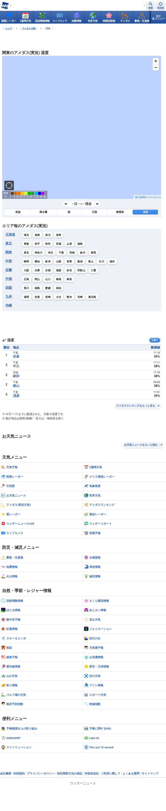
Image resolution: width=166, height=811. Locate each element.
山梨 (58, 261)
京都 (48, 270)
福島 (80, 243)
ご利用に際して (110, 773)
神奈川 (39, 252)
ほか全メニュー (158, 17)
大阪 (26, 270)
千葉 (61, 252)
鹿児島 (92, 297)
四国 (8, 288)
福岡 (26, 297)
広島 (26, 279)
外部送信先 (92, 773)
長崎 (48, 297)
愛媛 (48, 288)
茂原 (16, 396)
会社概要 (5, 773)
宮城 (58, 243)
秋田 (48, 243)
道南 (37, 234)
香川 (26, 288)
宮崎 (80, 297)
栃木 (82, 252)
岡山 (37, 279)
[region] (81, 127)
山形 (69, 243)
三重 (93, 270)
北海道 (10, 234)
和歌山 (81, 270)
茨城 (72, 252)
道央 (26, 234)
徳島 (37, 288)
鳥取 (69, 279)
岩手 (37, 243)
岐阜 (48, 261)
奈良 (69, 270)
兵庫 (37, 270)
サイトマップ (150, 773)
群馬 (93, 252)
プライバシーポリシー (41, 773)
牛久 (16, 366)
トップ (8, 28)
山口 (48, 279)
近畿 (8, 270)
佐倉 (16, 356)
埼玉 (50, 252)
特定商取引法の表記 (69, 773)
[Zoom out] (156, 67)
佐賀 (37, 297)
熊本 (69, 297)
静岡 (26, 261)
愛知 (37, 261)
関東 (8, 252)
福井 (112, 261)
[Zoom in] (156, 61)
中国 (8, 279)
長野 (69, 261)
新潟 (80, 261)
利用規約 (19, 773)
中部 (8, 261)
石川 (101, 261)
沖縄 (8, 305)
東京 (26, 252)
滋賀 (58, 270)
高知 (58, 288)
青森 (26, 243)
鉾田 (16, 376)
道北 (48, 234)
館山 (16, 386)
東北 (8, 243)
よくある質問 (131, 773)
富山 (91, 261)
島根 (58, 279)
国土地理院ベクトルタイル (148, 197)
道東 (58, 234)
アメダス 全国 (29, 28)
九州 (8, 297)
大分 (58, 297)
